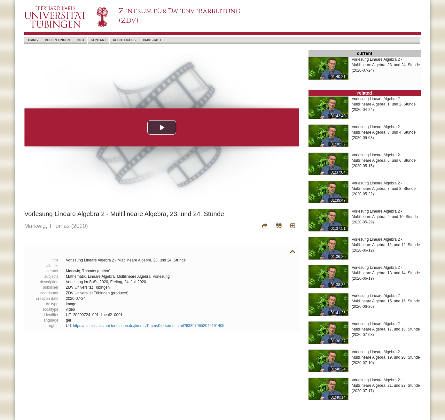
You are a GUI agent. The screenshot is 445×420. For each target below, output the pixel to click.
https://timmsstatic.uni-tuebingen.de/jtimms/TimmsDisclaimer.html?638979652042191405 (148, 325)
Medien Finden (57, 40)
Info (80, 40)
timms (32, 40)
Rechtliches (124, 40)
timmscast (151, 40)
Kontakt (98, 40)
